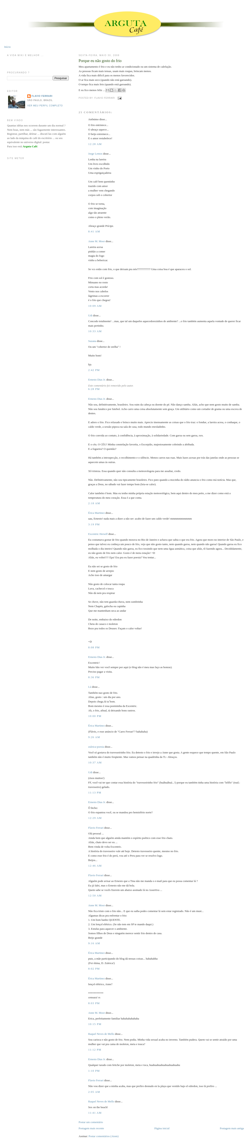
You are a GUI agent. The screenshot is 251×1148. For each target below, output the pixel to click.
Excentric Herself (98, 534)
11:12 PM (94, 1049)
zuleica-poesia (96, 746)
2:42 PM (94, 370)
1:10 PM (94, 1070)
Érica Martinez (96, 512)
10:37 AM (95, 762)
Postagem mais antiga (232, 1128)
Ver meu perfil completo (45, 105)
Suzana (92, 341)
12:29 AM (95, 817)
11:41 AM (95, 1112)
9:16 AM (94, 943)
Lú (89, 686)
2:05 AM (94, 1091)
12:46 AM (95, 865)
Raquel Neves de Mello (101, 1033)
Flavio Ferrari (95, 827)
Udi (90, 315)
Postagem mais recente (91, 1128)
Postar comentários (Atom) (104, 1136)
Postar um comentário (91, 1122)
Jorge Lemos (95, 153)
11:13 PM (94, 792)
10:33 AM (95, 331)
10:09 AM (95, 305)
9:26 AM (94, 737)
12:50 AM (95, 895)
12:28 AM (95, 144)
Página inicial (161, 1128)
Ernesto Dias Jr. (97, 379)
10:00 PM (94, 716)
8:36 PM (94, 677)
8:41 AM (94, 231)
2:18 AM (94, 503)
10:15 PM (94, 1024)
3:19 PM (94, 524)
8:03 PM (94, 1003)
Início (7, 46)
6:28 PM (94, 389)
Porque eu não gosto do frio (100, 61)
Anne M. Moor (96, 241)
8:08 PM (94, 647)
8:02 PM (94, 968)
